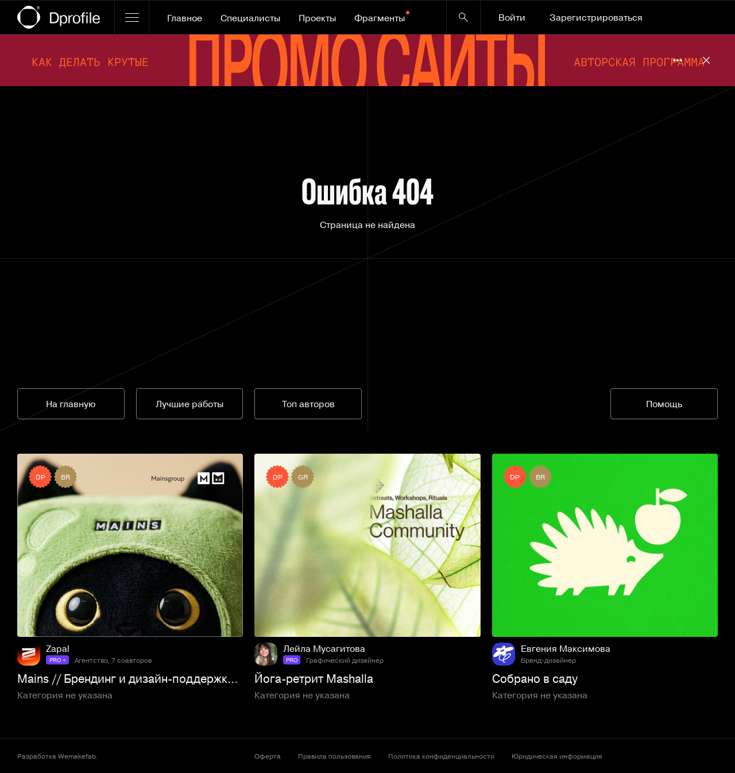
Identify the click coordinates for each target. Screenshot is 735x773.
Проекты (317, 17)
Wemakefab (76, 756)
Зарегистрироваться (596, 17)
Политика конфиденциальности (441, 756)
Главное (184, 17)
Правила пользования (334, 756)
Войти (511, 17)
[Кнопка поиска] (463, 17)
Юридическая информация (557, 756)
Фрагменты (381, 17)
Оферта (267, 756)
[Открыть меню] (132, 17)
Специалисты (250, 17)
